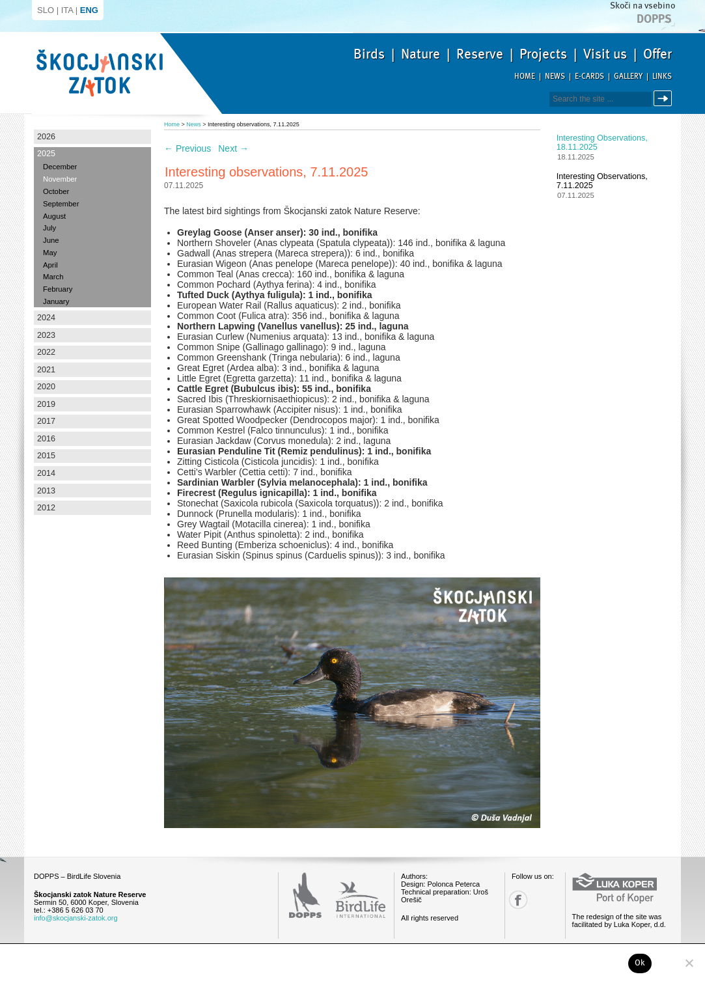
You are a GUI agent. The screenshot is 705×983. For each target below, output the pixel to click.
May (50, 252)
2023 (46, 335)
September (61, 204)
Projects (543, 54)
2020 (46, 386)
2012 (46, 507)
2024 (46, 317)
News (555, 76)
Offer (657, 54)
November (60, 179)
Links (662, 76)
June (51, 240)
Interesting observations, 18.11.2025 (602, 142)
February (57, 289)
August (54, 216)
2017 (46, 421)
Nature (420, 54)
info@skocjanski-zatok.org (76, 918)
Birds (369, 54)
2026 (46, 136)
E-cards (589, 76)
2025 (46, 153)
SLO (45, 10)
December (60, 167)
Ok (640, 963)
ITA (67, 10)
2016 (46, 438)
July (49, 228)
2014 (46, 473)
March (53, 277)
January (56, 301)
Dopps (654, 19)
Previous (187, 148)
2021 (46, 369)
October (56, 191)
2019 (46, 404)
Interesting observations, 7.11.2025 (602, 181)
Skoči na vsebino (642, 5)
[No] (688, 962)
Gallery (628, 76)
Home (524, 76)
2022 (46, 352)
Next (233, 148)
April (50, 265)
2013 (46, 490)
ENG (89, 10)
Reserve (479, 54)
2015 (46, 455)
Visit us (605, 54)
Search (665, 99)
